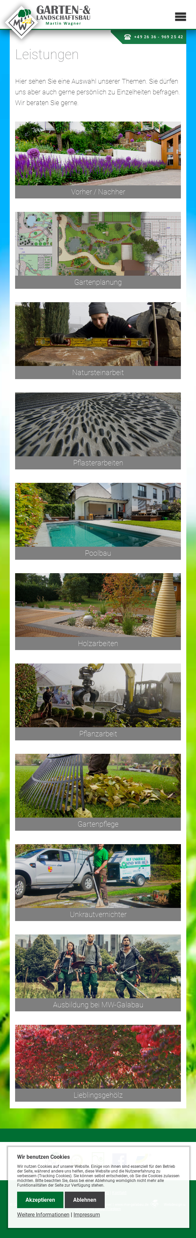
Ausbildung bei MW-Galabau (98, 1005)
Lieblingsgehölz (98, 1095)
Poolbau (98, 553)
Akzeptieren (40, 1200)
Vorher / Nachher (98, 192)
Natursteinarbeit (98, 372)
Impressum (87, 1214)
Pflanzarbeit (98, 734)
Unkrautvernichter (98, 914)
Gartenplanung (98, 282)
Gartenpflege (98, 824)
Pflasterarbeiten (98, 463)
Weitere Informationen (43, 1214)
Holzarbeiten (98, 643)
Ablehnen (84, 1200)
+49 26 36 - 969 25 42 (153, 37)
